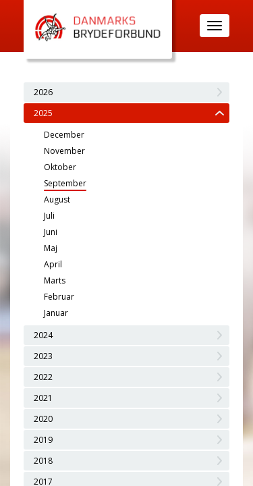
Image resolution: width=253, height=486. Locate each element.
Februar (59, 296)
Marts (54, 280)
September (65, 183)
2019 (43, 440)
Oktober (60, 167)
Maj (50, 248)
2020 (43, 419)
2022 (43, 377)
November (64, 151)
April (53, 264)
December (64, 134)
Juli (49, 215)
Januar (56, 313)
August (57, 199)
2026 (43, 92)
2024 (43, 335)
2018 (43, 460)
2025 (43, 113)
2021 (43, 398)
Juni (50, 232)
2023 (43, 356)
